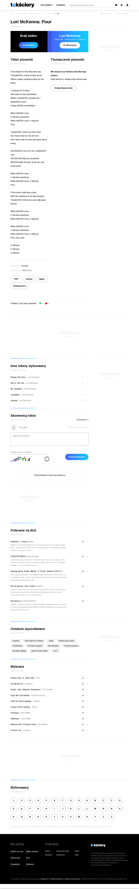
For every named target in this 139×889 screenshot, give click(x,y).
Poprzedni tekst (106, 13)
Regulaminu (44, 879)
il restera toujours (71, 646)
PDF (16, 279)
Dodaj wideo (28, 45)
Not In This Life (17, 383)
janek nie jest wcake (40, 651)
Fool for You (16, 730)
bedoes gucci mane (66, 641)
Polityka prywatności (57, 879)
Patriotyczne (60, 855)
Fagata (39, 586)
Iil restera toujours (35, 646)
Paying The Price (18, 377)
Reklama (30, 864)
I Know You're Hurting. (21, 707)
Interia (12, 13)
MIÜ (61, 571)
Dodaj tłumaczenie (63, 88)
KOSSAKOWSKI (28, 601)
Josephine (15, 395)
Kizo (37, 678)
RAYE (34, 707)
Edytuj (29, 279)
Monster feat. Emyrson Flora (23, 724)
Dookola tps (17, 646)
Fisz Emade (47, 689)
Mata (31, 542)
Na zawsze (15, 601)
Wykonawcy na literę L (36, 13)
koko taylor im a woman (34, 641)
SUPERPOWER (18, 556)
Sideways (15, 719)
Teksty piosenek (21, 13)
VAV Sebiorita (53, 646)
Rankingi (60, 5)
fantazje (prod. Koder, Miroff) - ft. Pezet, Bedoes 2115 (35, 571)
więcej (55, 651)
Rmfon (77, 851)
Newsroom (15, 858)
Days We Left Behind (20, 695)
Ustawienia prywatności (72, 879)
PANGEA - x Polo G (19, 542)
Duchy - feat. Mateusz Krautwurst (26, 689)
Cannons (26, 730)
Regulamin (15, 864)
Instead (14, 400)
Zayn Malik (25, 719)
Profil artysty (69, 45)
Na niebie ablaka (19, 651)
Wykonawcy (47, 5)
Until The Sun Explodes (21, 701)
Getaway (15, 713)
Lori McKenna (50, 13)
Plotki (77, 855)
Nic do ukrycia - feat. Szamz (23, 586)
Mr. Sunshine (16, 389)
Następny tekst (121, 13)
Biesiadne (48, 855)
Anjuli (51, 641)
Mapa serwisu (32, 851)
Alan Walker (25, 713)
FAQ (28, 858)
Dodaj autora (19, 286)
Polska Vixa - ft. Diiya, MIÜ (23, 678)
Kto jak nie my (17, 684)
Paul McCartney (37, 695)
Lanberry (28, 684)
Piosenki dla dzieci (62, 851)
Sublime (36, 701)
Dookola (16, 641)
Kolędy (47, 851)
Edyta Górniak (32, 556)
